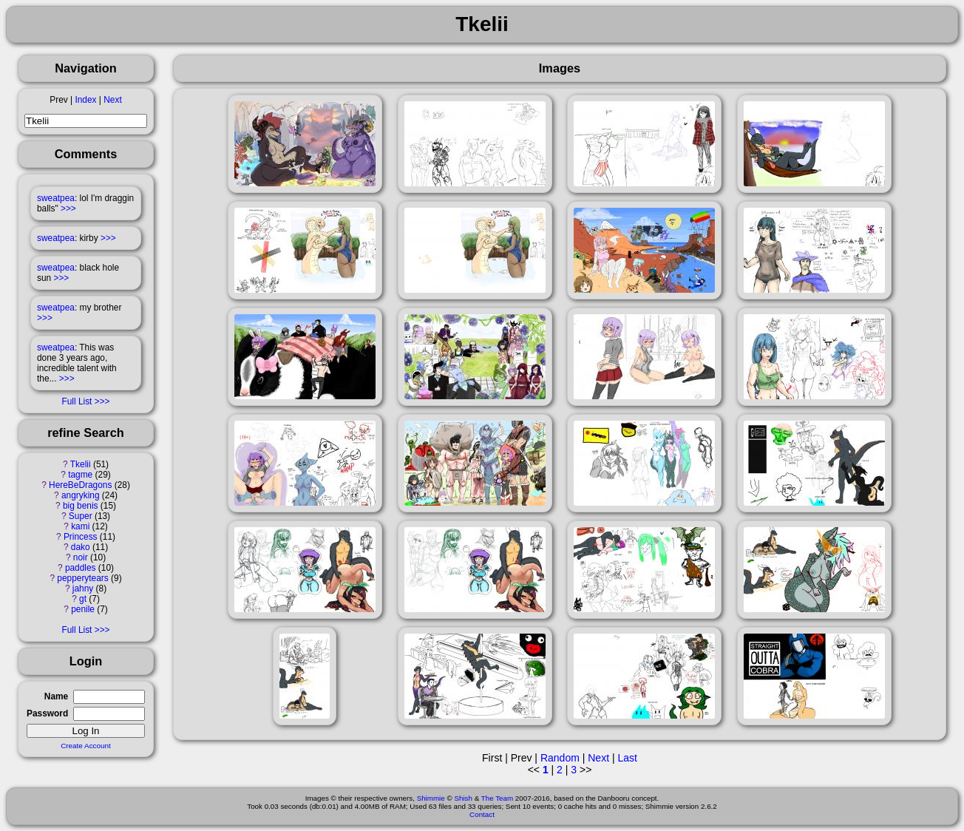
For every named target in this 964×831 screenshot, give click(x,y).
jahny (82, 588)
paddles (80, 568)
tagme (80, 474)
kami (80, 526)
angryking (80, 495)
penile (83, 609)
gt (82, 599)
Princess (81, 537)
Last (627, 758)
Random (560, 758)
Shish (463, 798)
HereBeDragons (80, 485)
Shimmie (431, 798)
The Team (497, 798)
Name (56, 696)
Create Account (86, 746)
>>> (68, 208)
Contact (482, 814)
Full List (76, 401)
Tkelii (80, 464)
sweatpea (56, 198)
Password (47, 713)
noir (80, 557)
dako (80, 547)
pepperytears (82, 578)
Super (80, 516)
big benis (80, 506)
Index (85, 100)
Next (112, 100)
